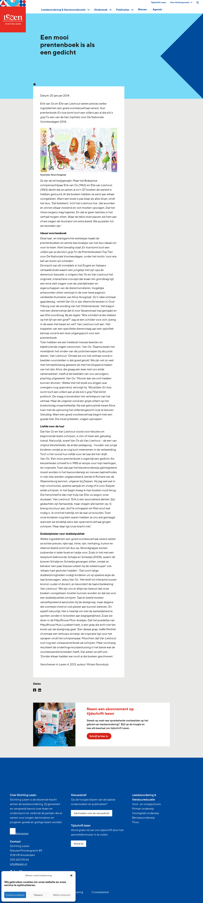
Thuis (135, 822)
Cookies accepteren (15, 895)
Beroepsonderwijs (143, 818)
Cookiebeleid (100, 892)
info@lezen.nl (18, 864)
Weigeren (38, 895)
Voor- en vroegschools (146, 804)
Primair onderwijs (143, 809)
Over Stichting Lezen (181, 2)
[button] (71, 875)
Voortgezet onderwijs (145, 813)
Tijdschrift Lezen (158, 2)
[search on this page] (198, 2)
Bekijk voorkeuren (61, 895)
